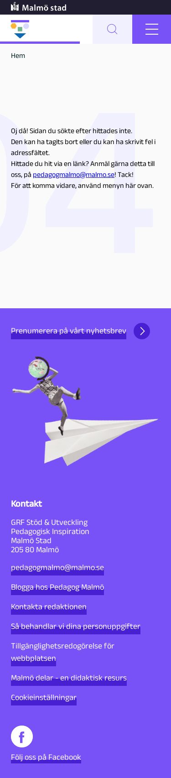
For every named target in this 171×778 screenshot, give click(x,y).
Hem (18, 55)
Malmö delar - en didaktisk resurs (69, 677)
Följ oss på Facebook (46, 744)
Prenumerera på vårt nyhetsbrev (80, 331)
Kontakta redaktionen (49, 606)
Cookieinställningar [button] (44, 697)
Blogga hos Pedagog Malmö (57, 586)
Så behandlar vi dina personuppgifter (75, 626)
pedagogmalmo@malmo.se (73, 174)
